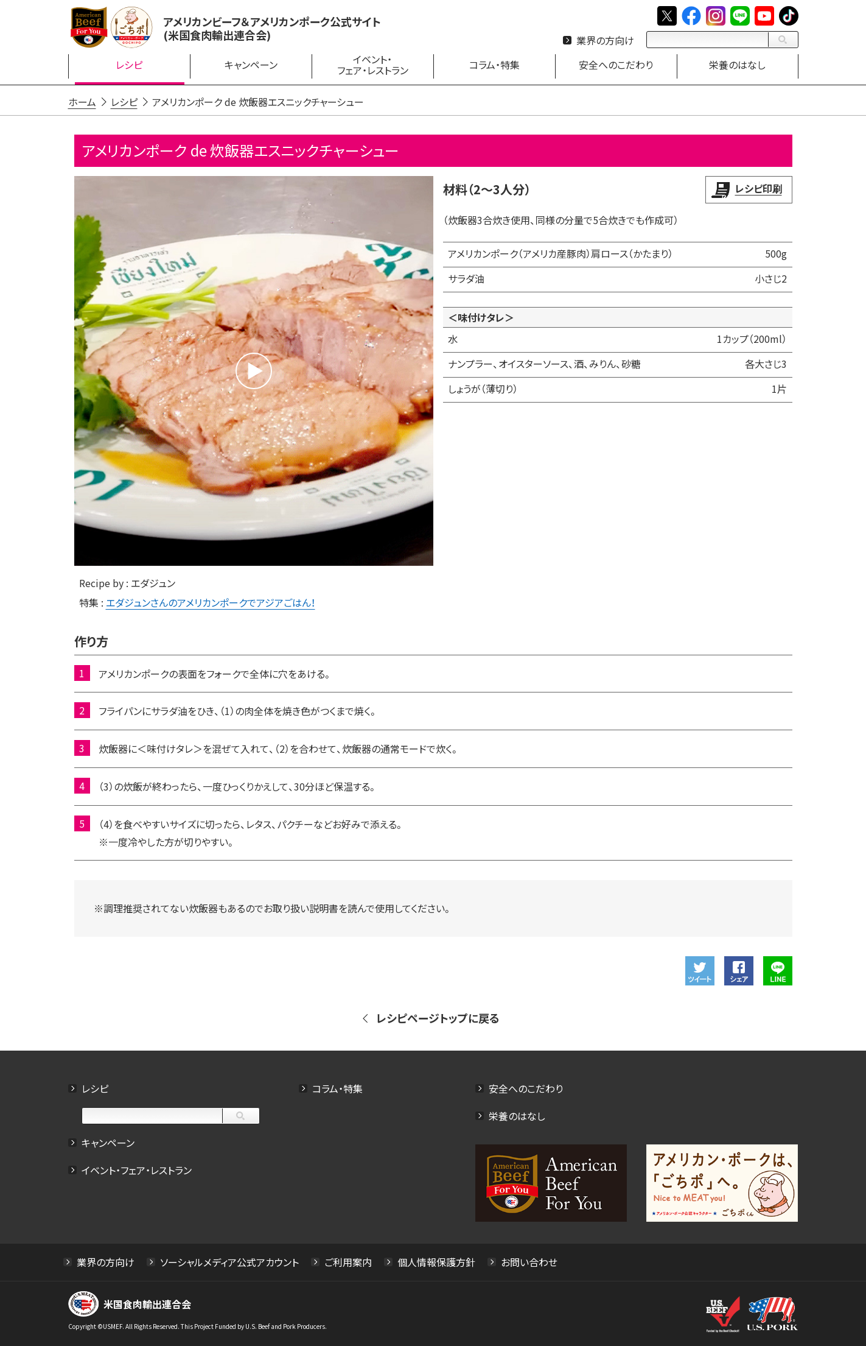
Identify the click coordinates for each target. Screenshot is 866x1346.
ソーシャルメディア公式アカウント (229, 1262)
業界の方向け (605, 40)
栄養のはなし (517, 1115)
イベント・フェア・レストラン (137, 1170)
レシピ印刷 (758, 188)
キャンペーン (108, 1142)
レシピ (95, 1088)
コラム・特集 (337, 1088)
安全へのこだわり (526, 1088)
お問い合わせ (529, 1262)
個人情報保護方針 (436, 1262)
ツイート (699, 970)
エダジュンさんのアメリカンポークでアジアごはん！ (210, 602)
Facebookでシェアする (738, 970)
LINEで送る (777, 970)
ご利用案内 (348, 1262)
